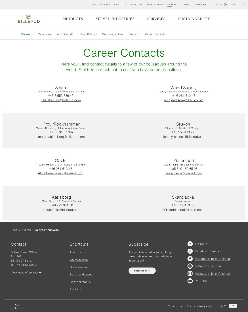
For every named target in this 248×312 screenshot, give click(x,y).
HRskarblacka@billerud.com (182, 210)
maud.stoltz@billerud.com (61, 210)
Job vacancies (79, 259)
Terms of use (175, 306)
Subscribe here (142, 270)
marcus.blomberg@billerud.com (61, 137)
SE (225, 306)
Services (156, 19)
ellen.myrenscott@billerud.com (183, 137)
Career (26, 230)
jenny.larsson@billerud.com (183, 100)
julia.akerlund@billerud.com (61, 100)
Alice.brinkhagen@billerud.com (60, 173)
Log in (218, 4)
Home (14, 230)
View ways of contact (24, 272)
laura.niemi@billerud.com (183, 173)
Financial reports (80, 281)
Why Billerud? (65, 34)
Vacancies (44, 34)
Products (73, 19)
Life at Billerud (88, 34)
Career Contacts (155, 34)
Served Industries (115, 19)
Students (134, 34)
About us (75, 252)
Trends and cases (81, 274)
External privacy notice (200, 306)
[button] (120, 4)
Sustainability (194, 19)
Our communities (112, 34)
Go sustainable (79, 267)
